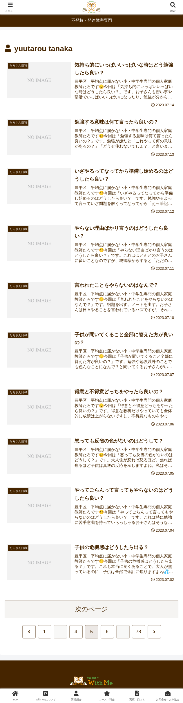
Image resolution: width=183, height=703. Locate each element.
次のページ (91, 609)
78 (138, 631)
